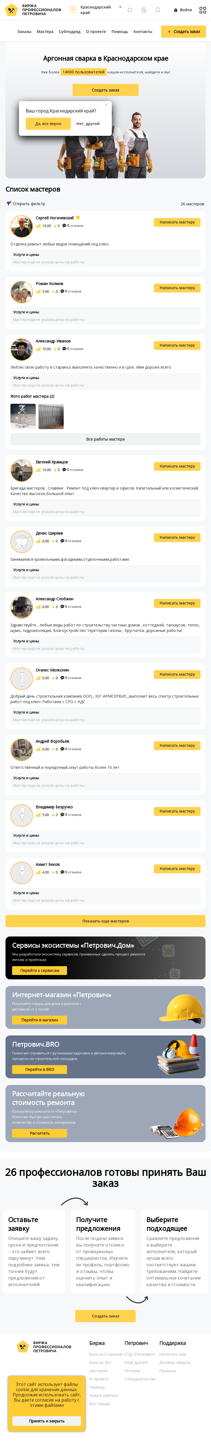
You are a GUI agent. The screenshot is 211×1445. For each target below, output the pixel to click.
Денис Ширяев (49, 533)
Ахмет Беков (48, 864)
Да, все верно (48, 123)
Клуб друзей (136, 1362)
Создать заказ (105, 90)
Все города (99, 1403)
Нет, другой (87, 123)
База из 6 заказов (106, 1354)
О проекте (96, 31)
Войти (183, 9)
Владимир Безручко (54, 806)
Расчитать (39, 1133)
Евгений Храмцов (52, 462)
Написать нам (172, 1354)
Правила (167, 1370)
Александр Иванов (53, 341)
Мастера (45, 31)
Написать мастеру (177, 222)
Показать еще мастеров (105, 921)
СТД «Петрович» (140, 1354)
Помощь (120, 31)
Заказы (24, 31)
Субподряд (69, 31)
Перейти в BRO (39, 1069)
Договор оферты (175, 1362)
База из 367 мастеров (100, 1366)
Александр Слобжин (54, 598)
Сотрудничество (140, 1379)
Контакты (143, 31)
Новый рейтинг (104, 1395)
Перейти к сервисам (39, 970)
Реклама (132, 1370)
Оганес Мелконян (52, 670)
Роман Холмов (49, 283)
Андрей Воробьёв (52, 741)
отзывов (72, 225)
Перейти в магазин (39, 1020)
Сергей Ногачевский (55, 217)
